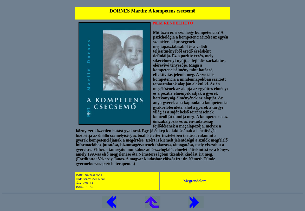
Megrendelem (194, 181)
